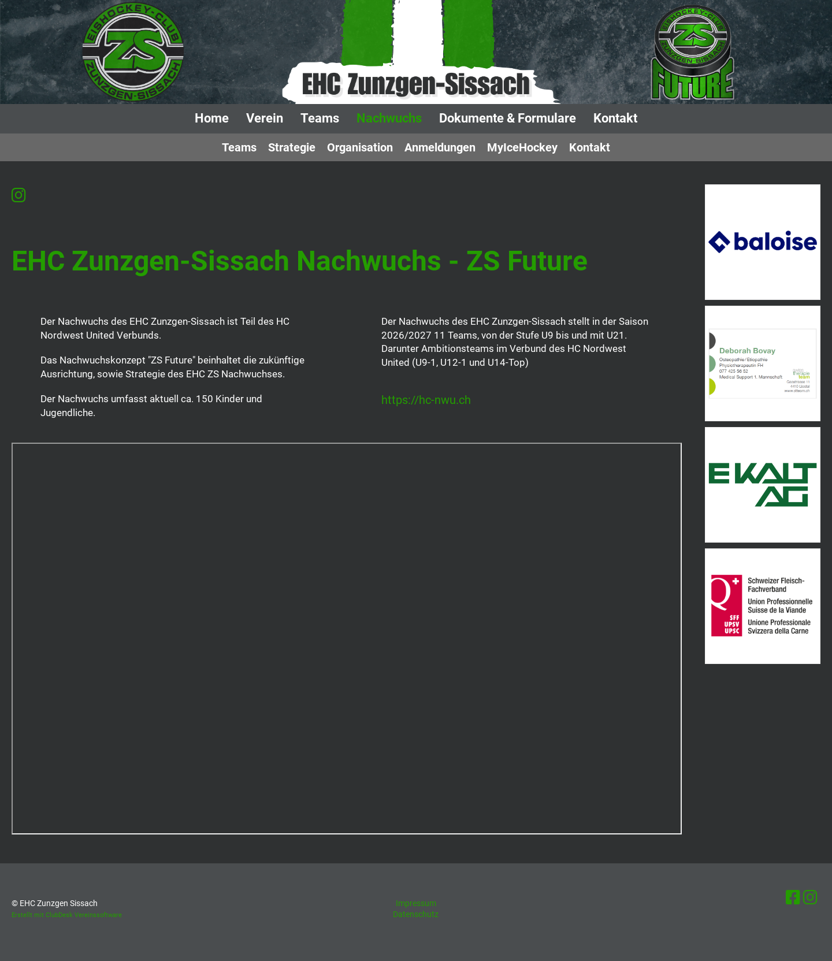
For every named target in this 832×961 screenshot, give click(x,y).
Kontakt (615, 118)
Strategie (291, 147)
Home (212, 118)
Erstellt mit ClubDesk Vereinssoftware (67, 915)
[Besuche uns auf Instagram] (19, 195)
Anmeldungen (440, 147)
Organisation (360, 147)
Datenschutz (416, 914)
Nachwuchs (389, 118)
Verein (264, 118)
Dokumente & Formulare (507, 118)
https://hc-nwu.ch (426, 400)
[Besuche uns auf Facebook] (793, 897)
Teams (319, 118)
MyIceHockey (522, 147)
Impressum (416, 903)
